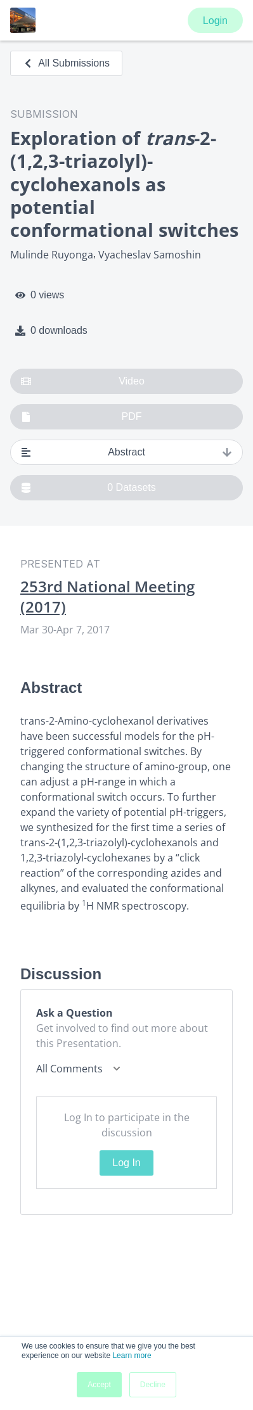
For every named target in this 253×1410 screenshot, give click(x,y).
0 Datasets (88, 488)
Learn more (131, 1355)
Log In (126, 1162)
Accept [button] (99, 1384)
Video (83, 381)
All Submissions (66, 63)
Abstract (126, 452)
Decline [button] (152, 1384)
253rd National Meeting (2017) (107, 596)
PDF (81, 417)
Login (215, 20)
